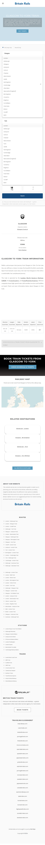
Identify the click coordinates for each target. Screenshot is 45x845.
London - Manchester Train (12, 600)
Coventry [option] (6, 98)
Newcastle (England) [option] (10, 92)
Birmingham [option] (7, 95)
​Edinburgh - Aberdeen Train (12, 567)
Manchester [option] (7, 77)
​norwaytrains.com (22, 776)
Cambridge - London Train (11, 561)
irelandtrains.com (22, 733)
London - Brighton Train (11, 605)
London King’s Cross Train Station (13, 630)
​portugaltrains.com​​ (22, 772)
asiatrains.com (22, 798)
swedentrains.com (22, 780)
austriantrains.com (22, 768)
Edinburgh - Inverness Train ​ (12, 564)
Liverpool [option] (6, 68)
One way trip (8, 49)
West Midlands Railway (11, 682)
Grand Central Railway (10, 679)
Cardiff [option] (6, 113)
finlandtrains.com (22, 742)
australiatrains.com (22, 751)
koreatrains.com (22, 802)
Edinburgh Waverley (10, 632)
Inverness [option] (6, 107)
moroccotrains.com (22, 746)
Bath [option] (5, 116)
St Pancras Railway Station (11, 640)
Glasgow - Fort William (22, 457)
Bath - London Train (10, 610)
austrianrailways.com (22, 793)
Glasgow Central (22, 230)
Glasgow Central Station (11, 635)
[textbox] (22, 54)
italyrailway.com (22, 725)
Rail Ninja (32, 830)
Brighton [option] (6, 101)
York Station (22, 251)
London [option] (6, 59)
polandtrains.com (22, 763)
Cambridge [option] (7, 86)
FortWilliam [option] (7, 104)
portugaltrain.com (22, 738)
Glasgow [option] (6, 65)
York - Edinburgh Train (10, 559)
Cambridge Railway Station (12, 651)
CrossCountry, (14, 282)
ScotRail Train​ (8, 664)
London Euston (9, 646)
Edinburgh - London (22, 429)
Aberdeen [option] (7, 89)
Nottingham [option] (7, 83)
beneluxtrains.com (22, 819)
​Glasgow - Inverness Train (11, 615)
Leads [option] (5, 80)
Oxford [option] (6, 71)
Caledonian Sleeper (10, 672)
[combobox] (22, 85)
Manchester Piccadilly (10, 648)
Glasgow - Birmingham (22, 439)
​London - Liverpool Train (11, 597)
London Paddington (10, 643)
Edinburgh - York (22, 448)
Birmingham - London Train (12, 554)
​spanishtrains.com (22, 755)
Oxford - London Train (10, 602)
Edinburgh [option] (7, 62)
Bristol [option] (5, 110)
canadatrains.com (22, 789)
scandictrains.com (22, 815)
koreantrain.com (22, 806)
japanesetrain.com (22, 785)
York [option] (5, 145)
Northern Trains (9, 674)
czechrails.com (22, 729)
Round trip (18, 49)
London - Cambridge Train (11, 556)
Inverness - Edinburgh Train (12, 618)
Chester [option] (6, 74)
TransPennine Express (30, 282)
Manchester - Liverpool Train (12, 607)
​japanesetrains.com (22, 759)
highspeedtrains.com (22, 810)
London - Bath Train (10, 576)
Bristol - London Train (10, 613)
